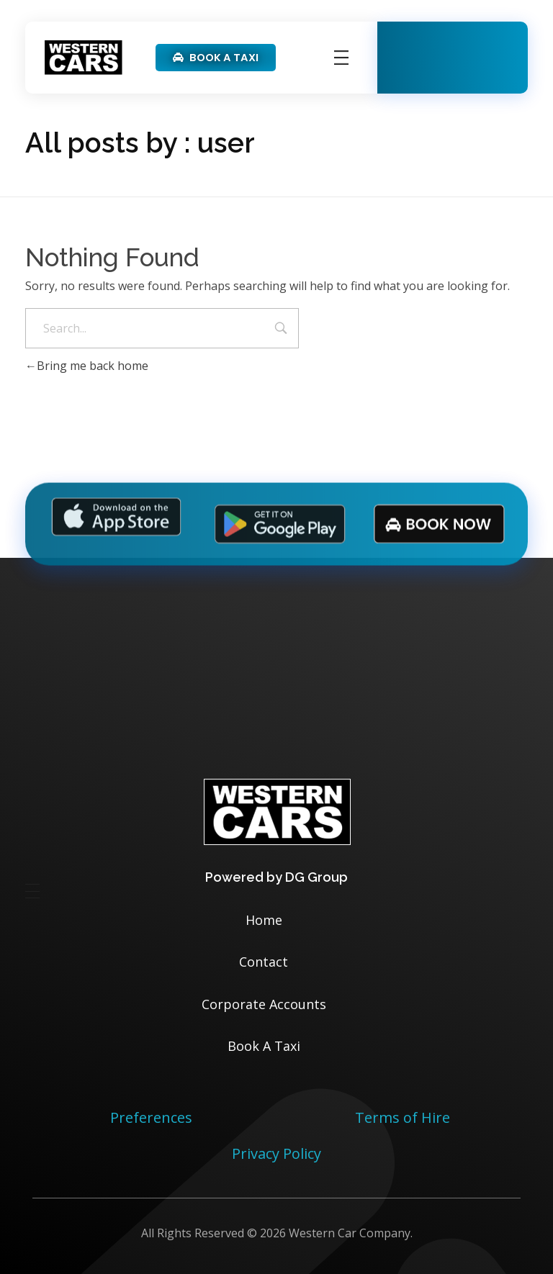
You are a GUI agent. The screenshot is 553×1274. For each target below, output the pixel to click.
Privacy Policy (276, 1153)
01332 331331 (473, 73)
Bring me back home (86, 366)
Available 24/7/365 (454, 48)
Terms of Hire (402, 1117)
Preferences (151, 1117)
